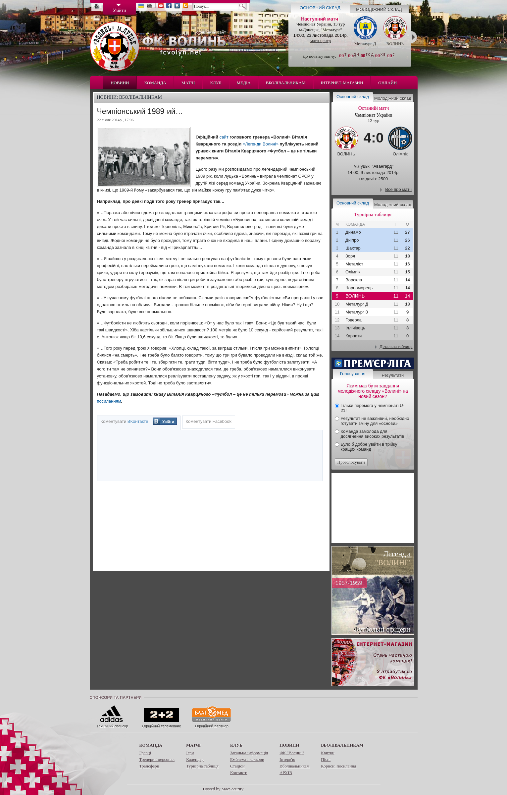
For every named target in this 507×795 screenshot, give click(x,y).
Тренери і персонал (157, 759)
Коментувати (124, 421)
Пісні (325, 759)
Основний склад (320, 7)
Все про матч (398, 189)
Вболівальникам (286, 82)
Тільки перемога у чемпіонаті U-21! (372, 408)
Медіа (244, 82)
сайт (223, 137)
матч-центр (320, 40)
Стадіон (237, 766)
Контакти (238, 772)
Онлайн (387, 82)
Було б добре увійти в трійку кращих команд (369, 447)
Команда (155, 82)
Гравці (145, 752)
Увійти (168, 422)
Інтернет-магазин (342, 82)
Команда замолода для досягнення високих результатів (372, 434)
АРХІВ (285, 772)
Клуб (215, 82)
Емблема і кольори (247, 759)
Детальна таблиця (396, 346)
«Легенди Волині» (261, 144)
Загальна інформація (249, 752)
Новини (120, 82)
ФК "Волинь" (291, 752)
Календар (194, 759)
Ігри (190, 752)
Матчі (188, 82)
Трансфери (149, 766)
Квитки (327, 752)
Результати (393, 375)
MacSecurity (232, 788)
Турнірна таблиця (202, 766)
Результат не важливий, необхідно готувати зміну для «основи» (375, 421)
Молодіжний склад (379, 9)
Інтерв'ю (287, 759)
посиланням (109, 401)
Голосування (352, 373)
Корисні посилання (338, 766)
